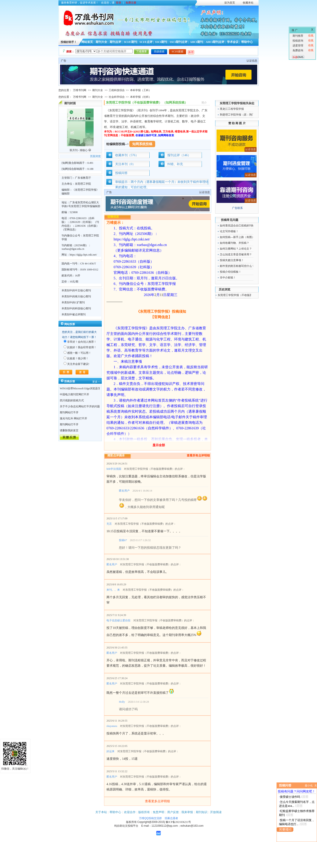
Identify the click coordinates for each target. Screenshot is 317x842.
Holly (122, 701)
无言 (109, 523)
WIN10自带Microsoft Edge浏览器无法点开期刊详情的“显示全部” (97, 388)
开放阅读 (216, 812)
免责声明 (158, 812)
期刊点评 (115, 42)
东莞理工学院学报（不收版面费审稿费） (242, 295)
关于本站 (101, 812)
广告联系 (237, 208)
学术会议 (233, 42)
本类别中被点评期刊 (74, 314)
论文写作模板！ (229, 231)
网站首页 (87, 42)
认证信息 (252, 60)
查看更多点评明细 (157, 801)
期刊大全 (101, 42)
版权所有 (144, 812)
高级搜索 (159, 51)
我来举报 (187, 812)
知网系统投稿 (142, 144)
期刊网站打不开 (69, 412)
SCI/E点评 (145, 42)
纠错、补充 (175, 164)
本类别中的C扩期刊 (73, 302)
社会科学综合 (117, 96)
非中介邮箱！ (228, 277)
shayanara (111, 726)
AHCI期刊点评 (215, 42)
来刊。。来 (113, 589)
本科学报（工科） (140, 90)
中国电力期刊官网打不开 (74, 394)
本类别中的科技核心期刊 (76, 308)
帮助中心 (247, 42)
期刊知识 (201, 812)
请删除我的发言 (69, 430)
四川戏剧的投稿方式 (72, 400)
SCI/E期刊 (130, 42)
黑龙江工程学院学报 (232, 108)
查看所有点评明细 (198, 455)
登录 (118, 2)
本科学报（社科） (140, 96)
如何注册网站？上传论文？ (236, 248)
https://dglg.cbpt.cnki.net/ (83, 254)
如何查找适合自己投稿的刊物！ (238, 225)
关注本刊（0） (125, 164)
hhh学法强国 (113, 468)
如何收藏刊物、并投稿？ (234, 242)
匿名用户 (124, 490)
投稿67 (123, 540)
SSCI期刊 (161, 42)
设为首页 (229, 2)
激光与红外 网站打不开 (73, 418)
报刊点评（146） (179, 155)
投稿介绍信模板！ (230, 271)
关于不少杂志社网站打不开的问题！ (81, 406)
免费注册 (131, 2)
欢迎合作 (130, 812)
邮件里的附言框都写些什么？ (237, 266)
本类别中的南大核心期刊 (76, 296)
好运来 (110, 751)
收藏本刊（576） (126, 155)
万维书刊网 (79, 90)
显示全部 (158, 445)
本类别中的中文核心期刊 (76, 290)
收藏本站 (248, 2)
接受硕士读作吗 (290, 796)
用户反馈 (173, 812)
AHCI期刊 (196, 42)
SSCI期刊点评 (178, 42)
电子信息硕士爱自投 (118, 620)
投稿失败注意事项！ (232, 260)
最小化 (309, 785)
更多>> (96, 381)
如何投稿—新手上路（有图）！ (238, 237)
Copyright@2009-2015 (150, 822)
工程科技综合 (117, 90)
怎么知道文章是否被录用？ (236, 254)
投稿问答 (121, 173)
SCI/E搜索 (177, 51)
